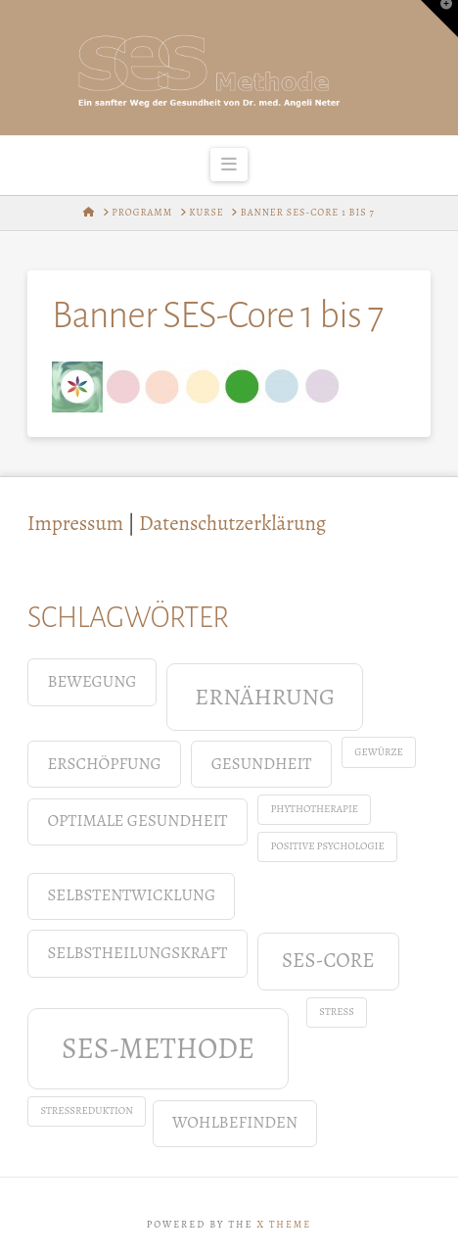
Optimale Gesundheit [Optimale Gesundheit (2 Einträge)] (137, 820)
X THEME (283, 1224)
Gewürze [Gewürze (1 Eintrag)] (378, 752)
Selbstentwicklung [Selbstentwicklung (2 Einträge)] (131, 895)
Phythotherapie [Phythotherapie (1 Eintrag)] (314, 808)
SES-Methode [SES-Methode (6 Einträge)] (158, 1048)
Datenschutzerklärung (232, 523)
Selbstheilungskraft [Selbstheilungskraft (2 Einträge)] (137, 952)
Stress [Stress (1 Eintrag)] (336, 1011)
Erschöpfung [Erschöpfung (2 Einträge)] (103, 763)
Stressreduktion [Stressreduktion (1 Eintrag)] (86, 1110)
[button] (229, 164)
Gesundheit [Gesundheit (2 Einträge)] (261, 763)
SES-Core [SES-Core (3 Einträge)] (328, 960)
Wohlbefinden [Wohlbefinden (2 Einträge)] (235, 1122)
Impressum (75, 523)
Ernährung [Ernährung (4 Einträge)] (265, 696)
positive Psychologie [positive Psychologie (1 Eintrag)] (327, 846)
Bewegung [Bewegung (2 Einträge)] (91, 681)
